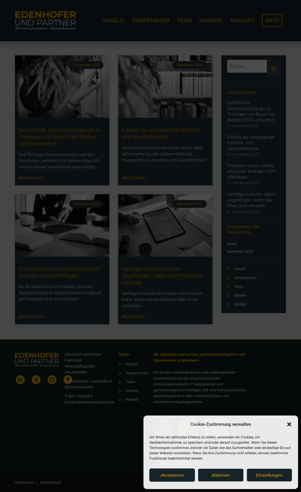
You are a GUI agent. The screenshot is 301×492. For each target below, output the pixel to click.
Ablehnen (220, 475)
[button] (289, 424)
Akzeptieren (172, 475)
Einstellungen (269, 475)
